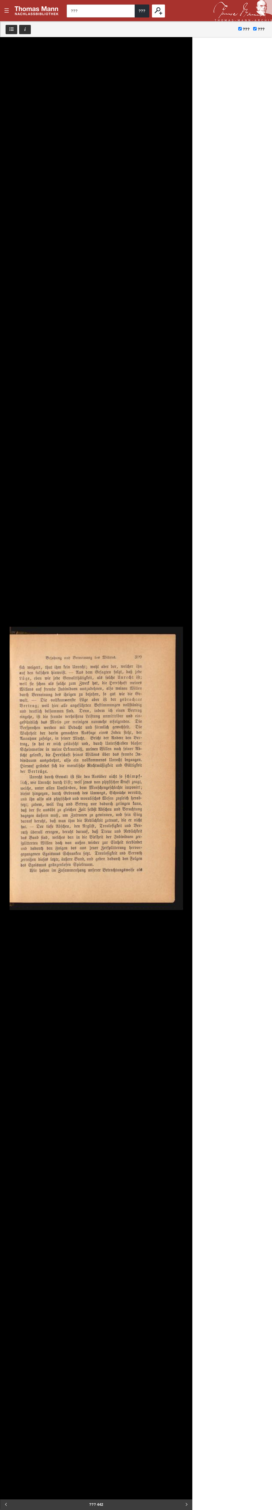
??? (36, 10)
